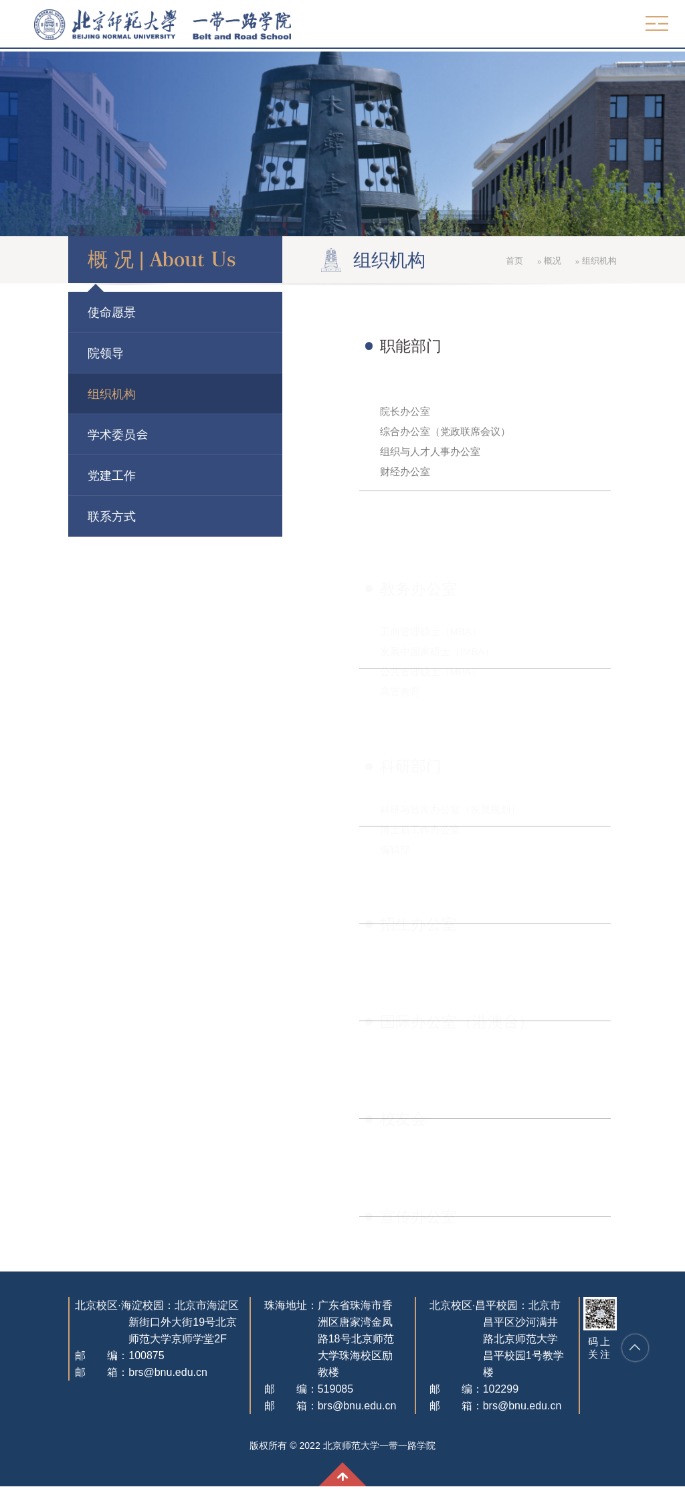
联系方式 (59, 516)
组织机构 (59, 393)
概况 (605, 261)
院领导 (53, 353)
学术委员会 (65, 434)
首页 (568, 261)
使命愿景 (59, 312)
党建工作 (59, 475)
